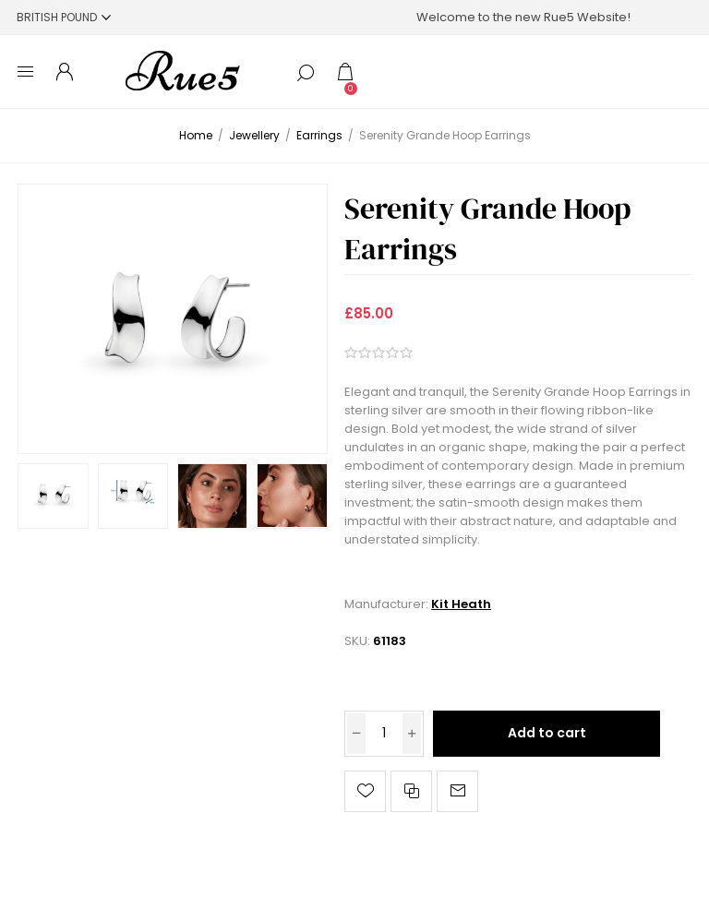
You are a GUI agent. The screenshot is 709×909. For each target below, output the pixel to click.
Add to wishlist (365, 791)
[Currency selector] (64, 17)
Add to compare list (411, 791)
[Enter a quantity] (384, 734)
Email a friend (457, 791)
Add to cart (547, 733)
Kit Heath (461, 604)
